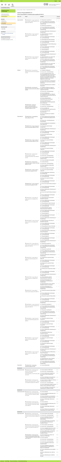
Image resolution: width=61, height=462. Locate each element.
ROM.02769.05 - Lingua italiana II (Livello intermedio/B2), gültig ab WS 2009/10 (31, 258)
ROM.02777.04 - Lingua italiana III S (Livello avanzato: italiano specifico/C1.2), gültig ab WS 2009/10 (32, 244)
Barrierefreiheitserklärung (22, 461)
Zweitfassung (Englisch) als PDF (7, 39)
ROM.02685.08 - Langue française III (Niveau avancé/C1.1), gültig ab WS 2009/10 (32, 353)
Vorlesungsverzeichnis (5, 14)
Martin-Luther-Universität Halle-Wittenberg (51, 4)
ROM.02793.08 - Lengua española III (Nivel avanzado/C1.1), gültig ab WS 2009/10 (32, 58)
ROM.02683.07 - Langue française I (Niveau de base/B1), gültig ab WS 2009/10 (31, 339)
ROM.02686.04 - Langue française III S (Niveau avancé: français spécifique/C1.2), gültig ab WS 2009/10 (32, 305)
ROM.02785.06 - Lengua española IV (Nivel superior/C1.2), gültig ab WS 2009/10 (32, 35)
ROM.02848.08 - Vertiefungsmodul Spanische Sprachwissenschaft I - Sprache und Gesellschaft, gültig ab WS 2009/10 (32, 381)
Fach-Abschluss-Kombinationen (6, 24)
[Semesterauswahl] (8, 29)
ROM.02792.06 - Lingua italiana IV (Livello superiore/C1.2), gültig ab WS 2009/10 (31, 199)
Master (24, 9)
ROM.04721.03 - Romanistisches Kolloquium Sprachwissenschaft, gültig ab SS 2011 (32, 71)
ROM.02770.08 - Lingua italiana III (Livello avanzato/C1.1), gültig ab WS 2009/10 (31, 278)
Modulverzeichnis (4, 16)
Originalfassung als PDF (6, 38)
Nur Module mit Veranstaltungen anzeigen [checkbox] (7, 34)
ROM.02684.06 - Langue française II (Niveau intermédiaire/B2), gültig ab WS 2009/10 (32, 319)
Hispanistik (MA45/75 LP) (30, 9)
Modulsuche (3, 20)
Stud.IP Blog (7, 461)
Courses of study (19, 9)
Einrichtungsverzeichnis (5, 15)
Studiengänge (3, 23)
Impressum (2, 461)
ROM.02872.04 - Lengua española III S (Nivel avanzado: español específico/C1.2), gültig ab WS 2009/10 (32, 21)
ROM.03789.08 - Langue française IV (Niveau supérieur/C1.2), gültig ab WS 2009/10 (32, 222)
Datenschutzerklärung (13, 461)
